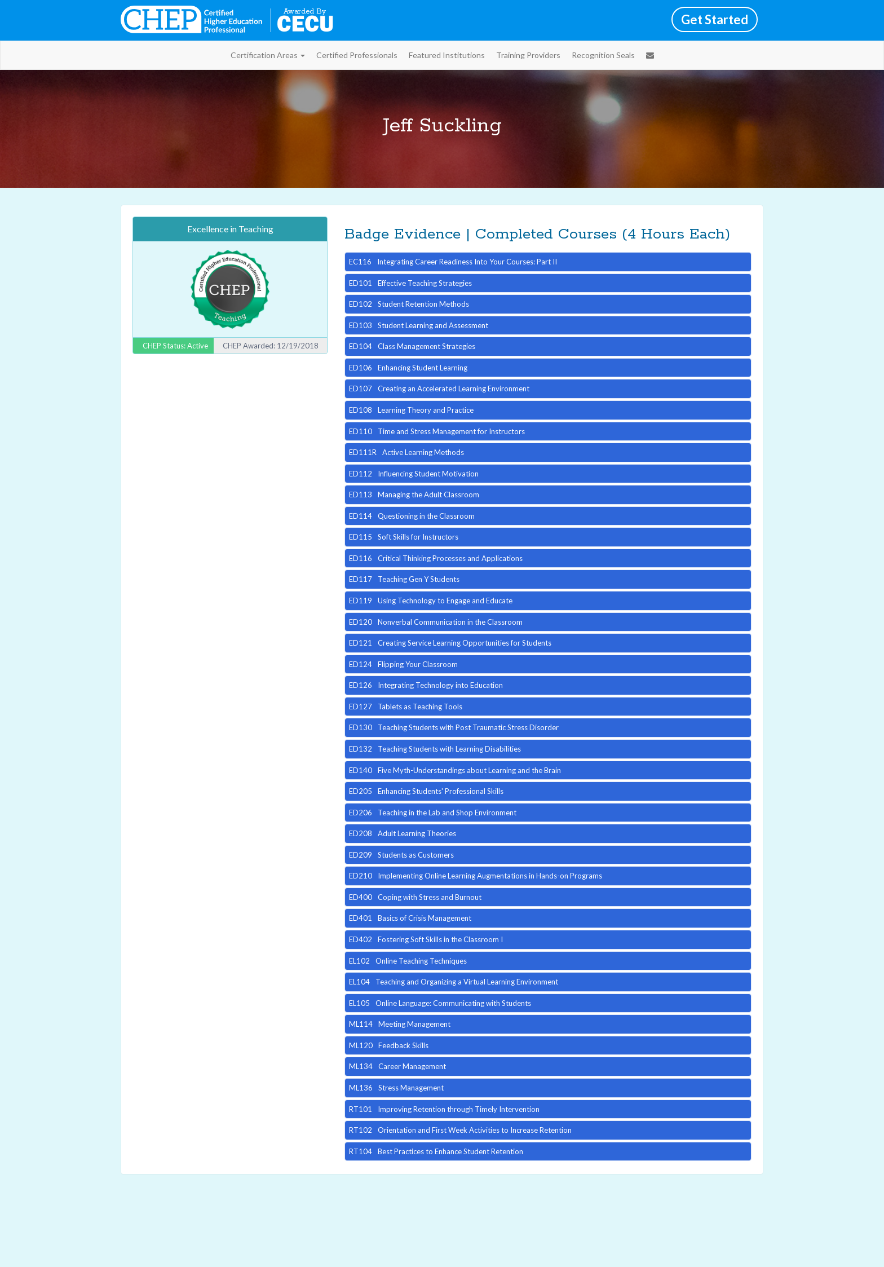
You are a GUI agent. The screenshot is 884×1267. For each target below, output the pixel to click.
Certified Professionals (356, 55)
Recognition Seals (603, 55)
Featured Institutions (447, 55)
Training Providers (528, 55)
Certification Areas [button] (268, 55)
